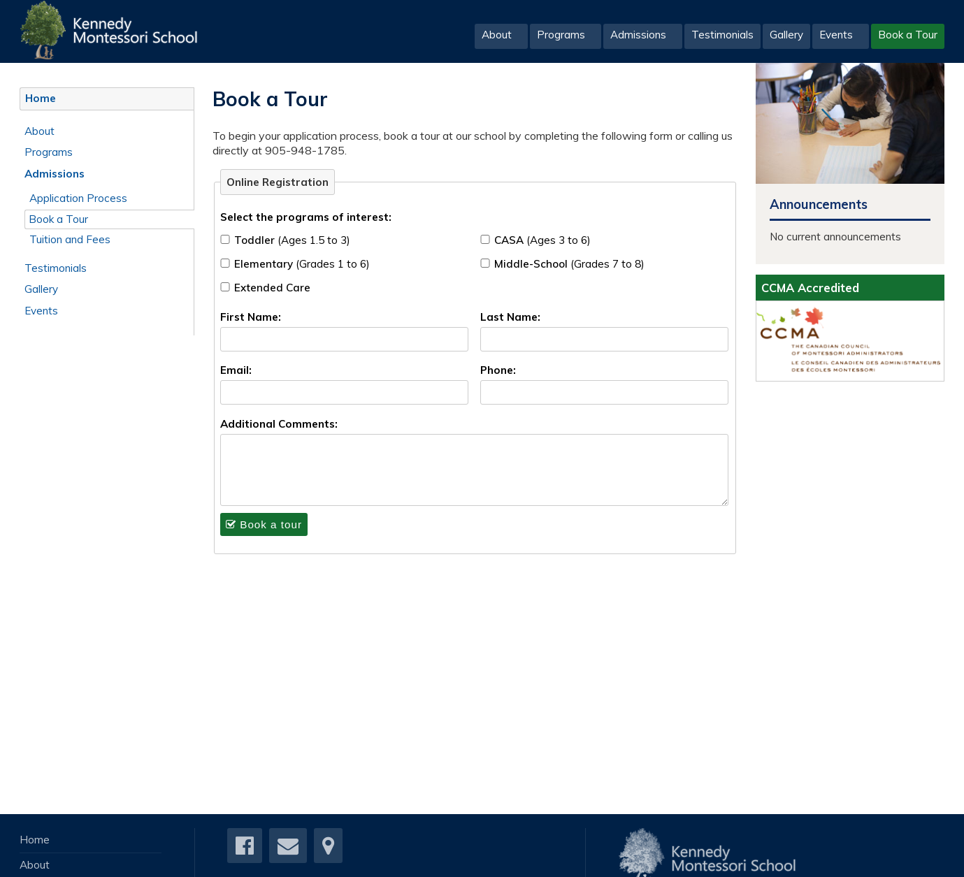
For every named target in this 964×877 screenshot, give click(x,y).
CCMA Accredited (810, 287)
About (497, 34)
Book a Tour (907, 34)
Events (836, 34)
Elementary (302, 263)
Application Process (78, 198)
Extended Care (272, 287)
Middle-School (569, 263)
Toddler (292, 240)
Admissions (638, 34)
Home (40, 98)
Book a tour (264, 524)
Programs (561, 34)
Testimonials (722, 34)
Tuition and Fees (69, 239)
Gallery (786, 34)
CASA (542, 240)
